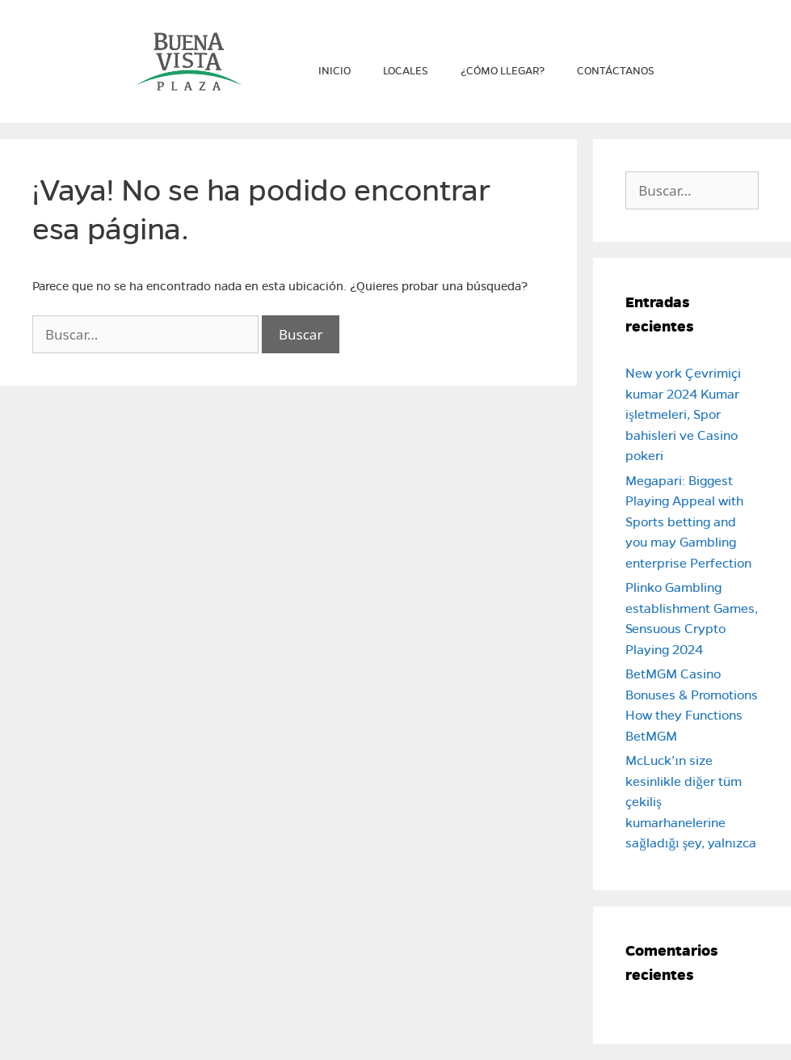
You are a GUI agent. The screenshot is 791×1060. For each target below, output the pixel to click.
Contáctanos (615, 71)
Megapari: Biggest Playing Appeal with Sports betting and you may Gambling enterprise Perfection (688, 522)
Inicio (334, 71)
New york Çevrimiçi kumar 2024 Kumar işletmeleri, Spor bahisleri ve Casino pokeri (683, 414)
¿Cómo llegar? (503, 71)
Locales (405, 71)
